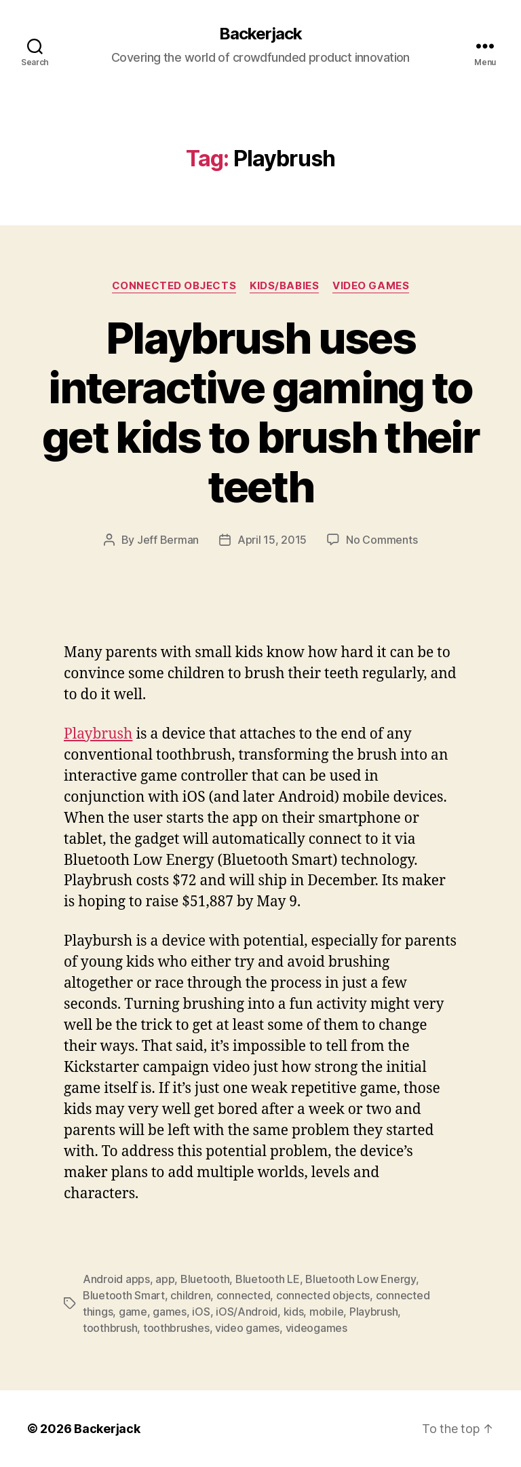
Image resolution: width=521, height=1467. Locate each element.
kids (294, 1311)
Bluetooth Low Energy (360, 1279)
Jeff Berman (168, 539)
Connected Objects (174, 286)
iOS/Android (246, 1311)
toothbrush (110, 1328)
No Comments (381, 539)
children (190, 1295)
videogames (316, 1328)
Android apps (116, 1279)
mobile (326, 1311)
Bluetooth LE (267, 1279)
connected (243, 1295)
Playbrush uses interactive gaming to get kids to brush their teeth (260, 412)
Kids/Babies (284, 286)
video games (247, 1328)
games (170, 1311)
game (133, 1311)
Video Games (370, 286)
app (164, 1279)
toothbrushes (176, 1328)
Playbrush (98, 734)
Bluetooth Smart (124, 1295)
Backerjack (260, 34)
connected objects (323, 1295)
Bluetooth (205, 1279)
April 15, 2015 (272, 539)
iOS (201, 1311)
